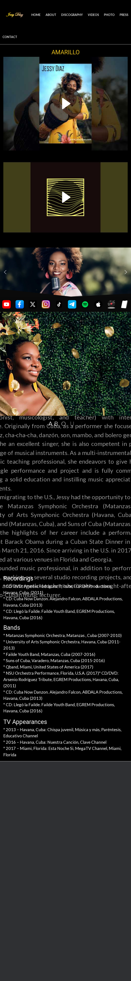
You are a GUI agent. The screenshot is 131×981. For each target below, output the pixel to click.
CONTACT (10, 37)
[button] (5, 272)
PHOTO (109, 15)
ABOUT (51, 15)
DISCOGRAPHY (72, 15)
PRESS (124, 15)
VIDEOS (93, 15)
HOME (36, 15)
